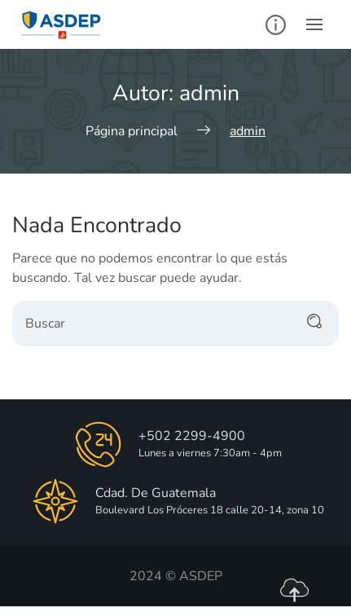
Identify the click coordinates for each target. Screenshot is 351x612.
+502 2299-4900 (191, 436)
